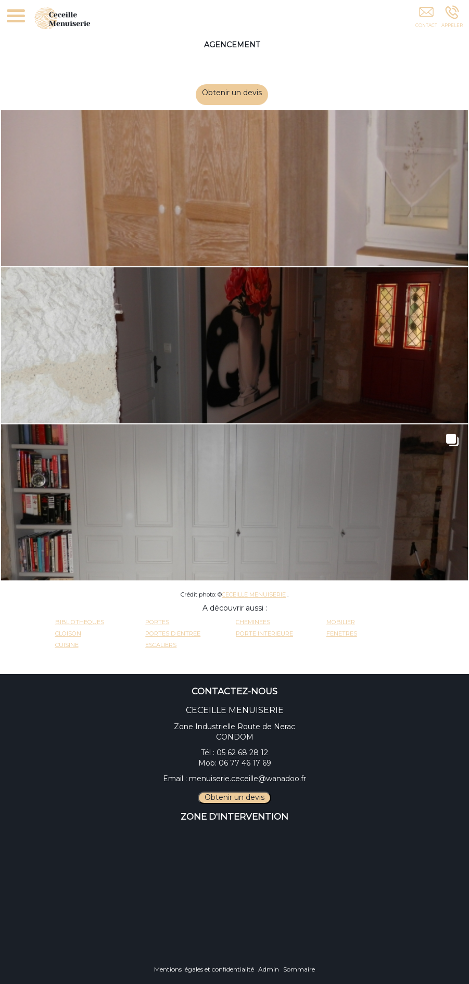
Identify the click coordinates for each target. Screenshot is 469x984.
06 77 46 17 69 (245, 763)
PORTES (157, 622)
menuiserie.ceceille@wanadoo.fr (247, 778)
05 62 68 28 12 (242, 752)
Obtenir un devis (239, 92)
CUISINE (67, 645)
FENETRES (341, 633)
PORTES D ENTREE (172, 633)
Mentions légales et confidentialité (204, 969)
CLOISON (68, 633)
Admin (268, 969)
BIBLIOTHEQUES (79, 622)
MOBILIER (340, 622)
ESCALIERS (160, 645)
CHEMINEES (253, 622)
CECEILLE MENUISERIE (254, 594)
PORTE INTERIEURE (264, 633)
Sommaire (299, 969)
